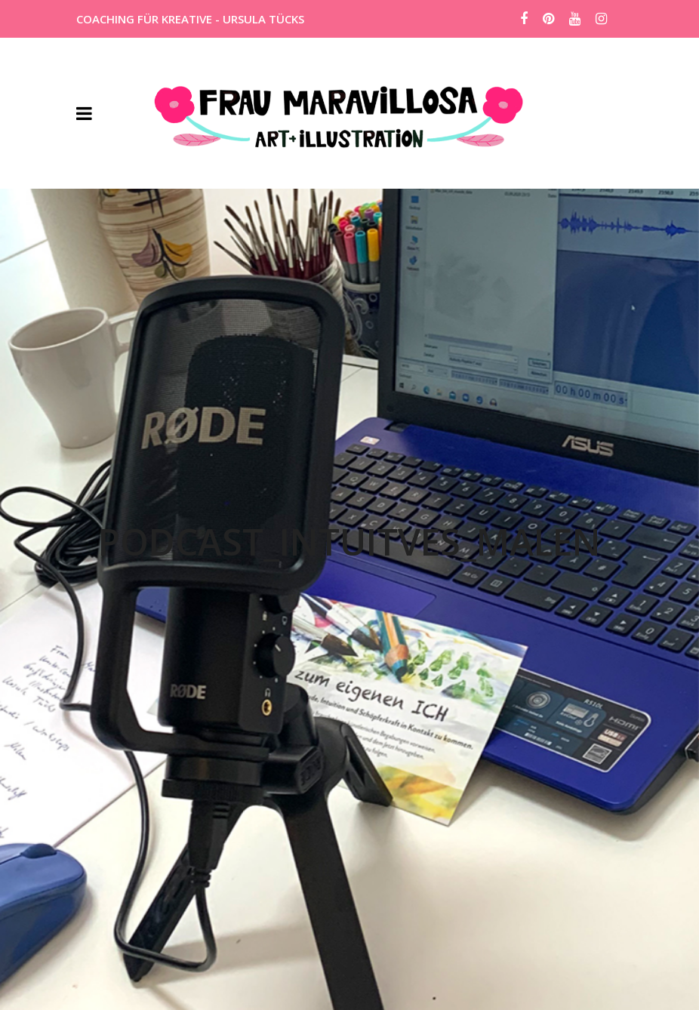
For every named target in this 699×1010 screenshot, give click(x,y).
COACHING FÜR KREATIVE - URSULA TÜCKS (190, 18)
